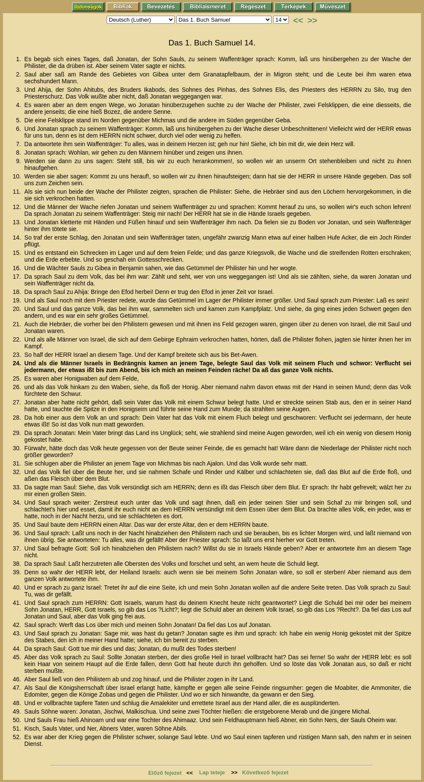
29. (18, 432)
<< (298, 20)
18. (18, 291)
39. (18, 572)
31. (18, 463)
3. (19, 89)
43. (18, 633)
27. (18, 402)
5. (19, 120)
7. (19, 144)
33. (18, 487)
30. (18, 448)
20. (18, 308)
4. (19, 105)
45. (18, 657)
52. (18, 737)
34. (18, 502)
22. (18, 339)
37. (18, 548)
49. (18, 711)
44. (18, 648)
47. (18, 687)
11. (18, 191)
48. (18, 703)
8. (19, 152)
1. (19, 59)
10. (18, 176)
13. (18, 222)
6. (19, 128)
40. (18, 587)
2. (19, 74)
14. (18, 237)
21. (18, 324)
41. (18, 602)
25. (18, 378)
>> (312, 20)
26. (18, 387)
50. (18, 720)
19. (18, 300)
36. (18, 533)
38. (18, 563)
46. (18, 679)
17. (18, 276)
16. (18, 268)
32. (18, 472)
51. (18, 728)
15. (18, 252)
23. (18, 354)
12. (18, 206)
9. (19, 161)
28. (18, 417)
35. (18, 524)
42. (18, 624)
